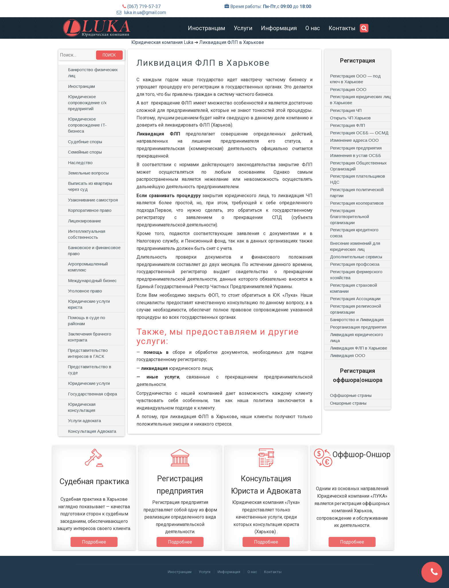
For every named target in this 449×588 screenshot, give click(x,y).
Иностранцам (206, 28)
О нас (312, 28)
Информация (279, 28)
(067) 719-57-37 (144, 6)
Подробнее (94, 542)
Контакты (342, 28)
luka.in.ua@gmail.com (145, 12)
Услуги (243, 28)
